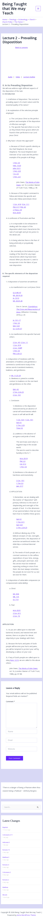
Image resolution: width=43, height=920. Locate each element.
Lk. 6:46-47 (17, 292)
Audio (10, 77)
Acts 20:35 (17, 212)
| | (21, 77)
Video (18, 77)
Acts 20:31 (17, 610)
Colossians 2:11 (8, 835)
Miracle (5, 895)
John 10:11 (17, 168)
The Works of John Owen (27, 668)
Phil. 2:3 (22, 461)
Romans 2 (6, 880)
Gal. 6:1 (19, 422)
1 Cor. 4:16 (17, 204)
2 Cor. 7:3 (16, 616)
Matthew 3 (6, 857)
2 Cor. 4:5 (16, 342)
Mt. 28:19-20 (17, 295)
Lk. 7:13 (15, 599)
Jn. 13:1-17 (17, 320)
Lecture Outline (29, 77)
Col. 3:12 (23, 464)
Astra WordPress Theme (26, 915)
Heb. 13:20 (17, 165)
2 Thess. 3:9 (17, 210)
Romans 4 (6, 865)
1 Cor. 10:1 (29, 420)
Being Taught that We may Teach (14, 8)
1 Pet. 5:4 (16, 163)
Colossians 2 (7, 872)
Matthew (5, 887)
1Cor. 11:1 (25, 204)
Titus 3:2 (19, 428)
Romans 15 (6, 850)
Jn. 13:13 (16, 298)
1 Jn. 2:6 (16, 174)
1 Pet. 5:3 (16, 351)
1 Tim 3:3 (19, 483)
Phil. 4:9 (23, 207)
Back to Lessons (21, 47)
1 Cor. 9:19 (17, 345)
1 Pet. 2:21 (17, 177)
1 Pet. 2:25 (17, 171)
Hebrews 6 (6, 842)
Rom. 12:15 (14, 660)
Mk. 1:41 (16, 597)
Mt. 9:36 (16, 594)
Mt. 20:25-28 (17, 301)
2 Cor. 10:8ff (17, 348)
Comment (10, 701)
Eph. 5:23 (16, 326)
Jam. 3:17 (19, 486)
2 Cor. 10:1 (17, 395)
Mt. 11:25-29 (16, 375)
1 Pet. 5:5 (16, 323)
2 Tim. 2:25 (20, 425)
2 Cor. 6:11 (17, 613)
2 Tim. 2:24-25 (18, 392)
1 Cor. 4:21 (20, 420)
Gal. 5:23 (19, 525)
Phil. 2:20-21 (17, 353)
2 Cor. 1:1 (24, 342)
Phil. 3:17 (16, 207)
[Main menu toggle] (38, 8)
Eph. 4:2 (16, 389)
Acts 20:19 (24, 458)
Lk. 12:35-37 (17, 328)
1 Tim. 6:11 (20, 522)
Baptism (5, 827)
